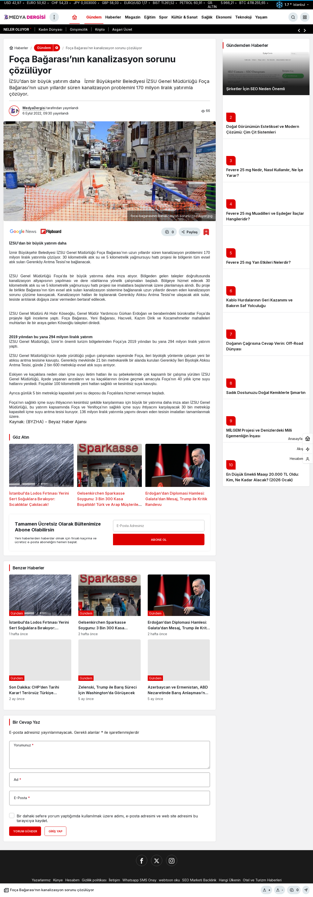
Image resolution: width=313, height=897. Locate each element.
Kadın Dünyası (50, 29)
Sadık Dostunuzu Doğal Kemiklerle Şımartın (265, 392)
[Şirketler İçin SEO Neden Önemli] (266, 73)
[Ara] (293, 17)
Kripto (100, 29)
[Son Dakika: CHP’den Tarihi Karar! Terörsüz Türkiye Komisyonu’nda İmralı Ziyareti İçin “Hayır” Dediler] (40, 669)
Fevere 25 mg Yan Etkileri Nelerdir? (258, 262)
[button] (304, 17)
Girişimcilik (79, 29)
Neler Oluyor (16, 29)
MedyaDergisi (34, 108)
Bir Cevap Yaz (26, 721)
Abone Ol (158, 539)
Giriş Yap (55, 830)
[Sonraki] (304, 30)
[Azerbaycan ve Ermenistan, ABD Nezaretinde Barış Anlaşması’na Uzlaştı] (179, 669)
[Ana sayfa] (74, 17)
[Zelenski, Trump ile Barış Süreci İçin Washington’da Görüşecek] (109, 669)
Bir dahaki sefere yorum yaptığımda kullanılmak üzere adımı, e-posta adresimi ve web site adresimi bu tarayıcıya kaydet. (107, 817)
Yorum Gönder (25, 830)
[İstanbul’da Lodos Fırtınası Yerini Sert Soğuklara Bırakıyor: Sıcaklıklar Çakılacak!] (41, 475)
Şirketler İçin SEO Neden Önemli (255, 88)
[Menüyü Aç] (54, 17)
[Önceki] (299, 30)
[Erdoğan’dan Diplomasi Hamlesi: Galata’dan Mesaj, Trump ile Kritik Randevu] (177, 475)
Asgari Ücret (122, 29)
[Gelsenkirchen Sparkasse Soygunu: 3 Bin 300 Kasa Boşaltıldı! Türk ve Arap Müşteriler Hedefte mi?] (109, 475)
